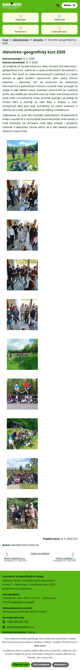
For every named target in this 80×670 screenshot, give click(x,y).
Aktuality (38, 40)
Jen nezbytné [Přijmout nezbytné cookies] (41, 664)
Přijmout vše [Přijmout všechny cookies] (20, 664)
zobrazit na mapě (22, 602)
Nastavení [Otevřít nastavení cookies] (60, 664)
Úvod (5, 40)
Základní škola (21, 40)
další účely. (40, 645)
